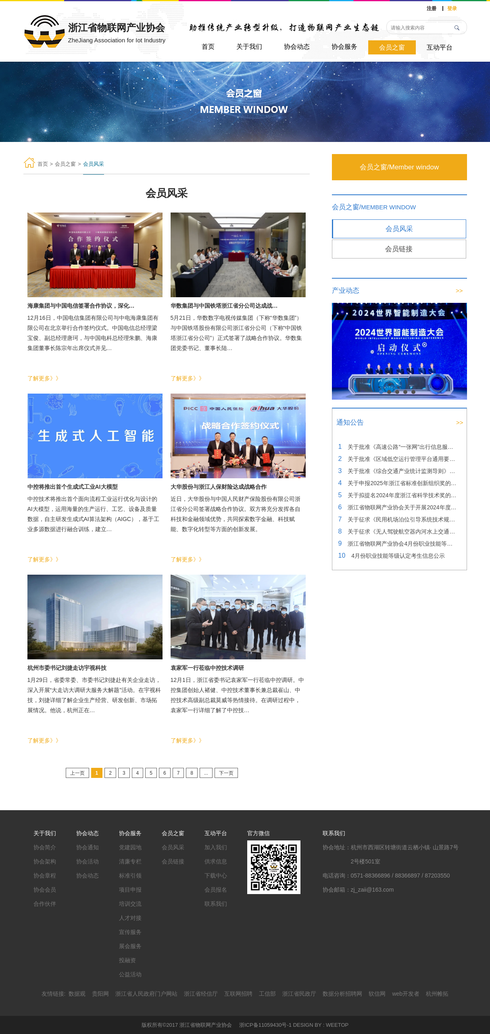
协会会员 (44, 889)
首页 (208, 46)
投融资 (127, 960)
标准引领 (130, 875)
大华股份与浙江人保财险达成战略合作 (219, 487)
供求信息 (215, 861)
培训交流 (130, 904)
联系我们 (215, 904)
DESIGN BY (307, 1025)
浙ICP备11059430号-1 (265, 1025)
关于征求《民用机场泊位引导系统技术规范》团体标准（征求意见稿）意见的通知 (402, 519)
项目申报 (130, 889)
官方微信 (258, 833)
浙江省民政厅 (299, 993)
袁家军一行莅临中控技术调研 (207, 668)
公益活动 (130, 974)
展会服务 (130, 946)
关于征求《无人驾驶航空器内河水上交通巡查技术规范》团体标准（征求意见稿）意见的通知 (402, 531)
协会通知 (87, 847)
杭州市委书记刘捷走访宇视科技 (66, 668)
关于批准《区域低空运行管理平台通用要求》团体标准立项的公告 (402, 459)
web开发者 (405, 993)
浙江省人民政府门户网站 (146, 993)
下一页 (226, 773)
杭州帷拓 (437, 993)
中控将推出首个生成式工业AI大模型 (72, 487)
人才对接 (130, 918)
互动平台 (439, 47)
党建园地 (130, 847)
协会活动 (87, 861)
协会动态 (297, 46)
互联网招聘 (238, 993)
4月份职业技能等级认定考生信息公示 (398, 555)
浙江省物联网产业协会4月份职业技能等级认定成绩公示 (402, 543)
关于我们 (249, 46)
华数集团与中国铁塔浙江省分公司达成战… (224, 305)
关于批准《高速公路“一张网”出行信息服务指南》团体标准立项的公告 (402, 447)
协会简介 (44, 847)
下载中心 (215, 875)
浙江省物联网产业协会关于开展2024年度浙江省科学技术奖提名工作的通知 (402, 507)
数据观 (77, 993)
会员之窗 (392, 47)
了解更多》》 (44, 378)
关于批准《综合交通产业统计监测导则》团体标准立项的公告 (402, 471)
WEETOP (337, 1025)
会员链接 (399, 249)
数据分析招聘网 (342, 993)
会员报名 (215, 889)
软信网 (377, 993)
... (206, 773)
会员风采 (399, 229)
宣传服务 (130, 932)
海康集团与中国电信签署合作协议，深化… (81, 305)
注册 (431, 8)
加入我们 (215, 847)
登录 (452, 8)
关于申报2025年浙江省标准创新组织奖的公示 (402, 483)
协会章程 (44, 875)
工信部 (267, 993)
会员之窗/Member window (399, 167)
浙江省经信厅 (201, 993)
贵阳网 (100, 993)
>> (459, 290)
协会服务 (344, 46)
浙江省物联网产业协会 (205, 1025)
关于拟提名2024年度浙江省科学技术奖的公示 (402, 495)
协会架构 (44, 861)
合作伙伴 (44, 904)
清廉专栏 (130, 861)
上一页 (77, 773)
